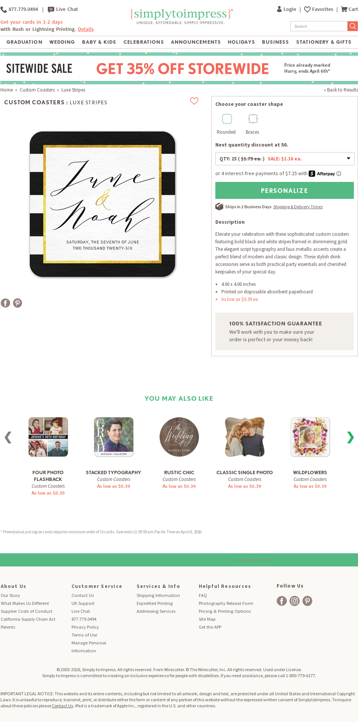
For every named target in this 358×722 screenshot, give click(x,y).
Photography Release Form (226, 603)
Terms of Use (84, 635)
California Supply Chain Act (28, 619)
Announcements (196, 42)
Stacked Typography (113, 472)
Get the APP (210, 627)
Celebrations (143, 42)
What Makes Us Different (25, 603)
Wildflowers (310, 472)
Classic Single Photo (244, 472)
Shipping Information (158, 595)
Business (275, 42)
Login (287, 9)
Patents (8, 627)
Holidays (241, 42)
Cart (349, 9)
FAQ (203, 595)
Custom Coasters (37, 90)
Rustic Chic (179, 472)
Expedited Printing (155, 603)
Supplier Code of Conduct (26, 611)
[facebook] (282, 601)
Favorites (323, 9)
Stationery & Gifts (324, 42)
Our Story (10, 595)
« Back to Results (341, 90)
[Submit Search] (352, 26)
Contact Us (83, 595)
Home (6, 90)
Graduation (24, 42)
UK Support (83, 603)
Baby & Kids (99, 42)
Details (86, 29)
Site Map (207, 619)
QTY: (260, 159)
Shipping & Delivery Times (298, 206)
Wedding (62, 42)
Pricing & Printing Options (225, 611)
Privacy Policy (85, 627)
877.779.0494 (19, 9)
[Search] (319, 26)
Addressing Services (156, 611)
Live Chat (63, 9)
